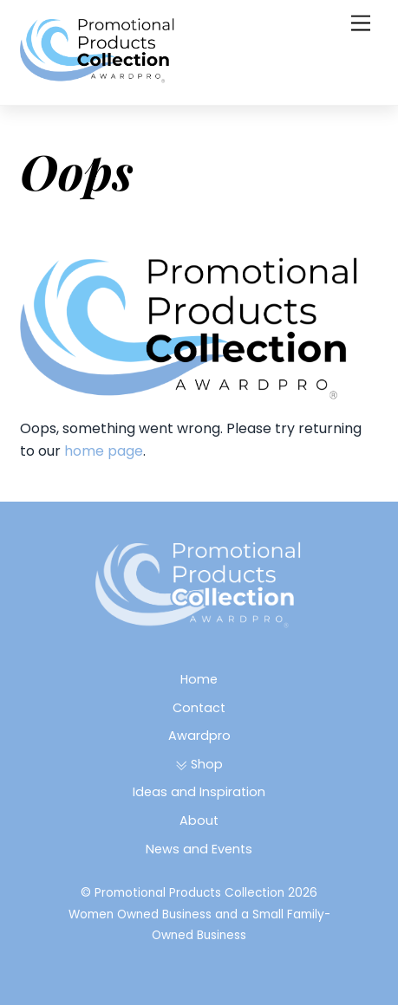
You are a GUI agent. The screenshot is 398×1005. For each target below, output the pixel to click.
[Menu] (360, 24)
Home (199, 679)
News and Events (199, 849)
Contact (199, 707)
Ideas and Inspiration (199, 792)
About (199, 820)
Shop (199, 764)
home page (103, 451)
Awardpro (199, 735)
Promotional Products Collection (189, 893)
